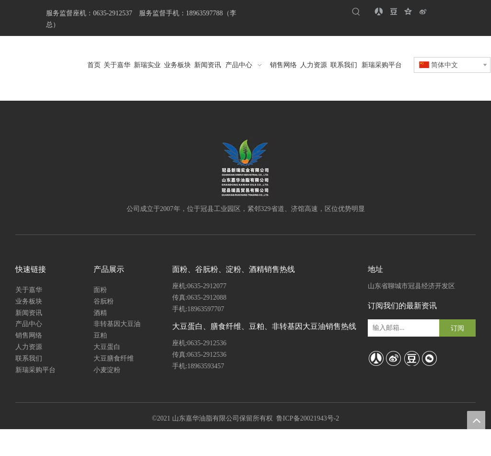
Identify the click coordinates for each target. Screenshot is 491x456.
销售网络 (28, 335)
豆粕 (100, 335)
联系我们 (28, 358)
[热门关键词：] (356, 12)
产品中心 (28, 323)
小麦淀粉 (107, 370)
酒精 (100, 312)
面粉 (100, 289)
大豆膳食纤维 (114, 358)
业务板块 (28, 301)
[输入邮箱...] (401, 328)
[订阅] (457, 328)
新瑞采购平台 (35, 370)
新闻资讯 (28, 312)
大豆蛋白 (107, 347)
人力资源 (28, 347)
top (476, 420)
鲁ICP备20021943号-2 (307, 418)
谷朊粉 (104, 301)
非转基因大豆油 (117, 323)
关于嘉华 (28, 289)
